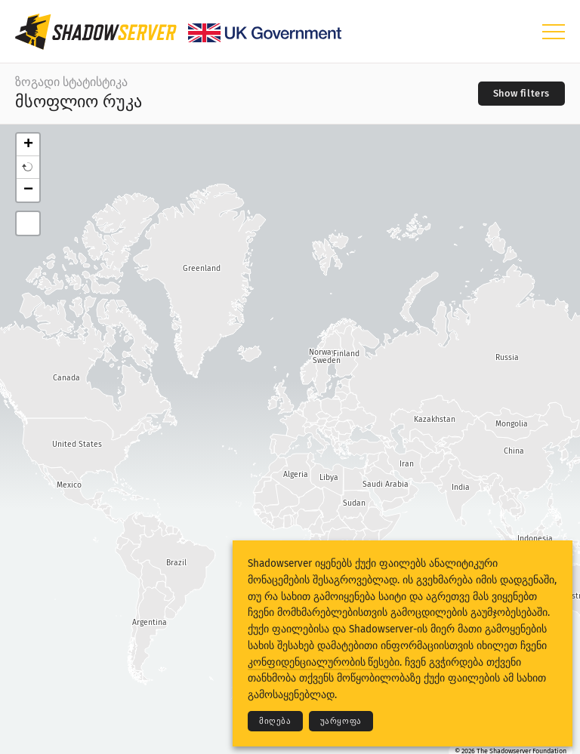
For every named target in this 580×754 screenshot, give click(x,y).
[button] (28, 167)
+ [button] (28, 145)
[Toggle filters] (521, 94)
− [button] (28, 190)
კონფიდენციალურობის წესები (324, 662)
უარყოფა (341, 721)
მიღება (275, 721)
